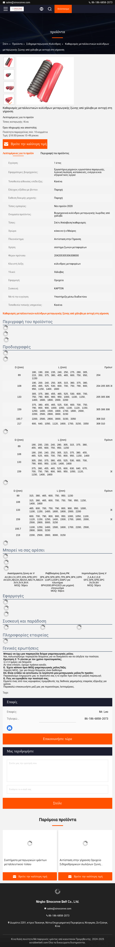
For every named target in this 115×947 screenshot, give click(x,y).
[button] (9, 103)
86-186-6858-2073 (100, 2)
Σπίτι (5, 44)
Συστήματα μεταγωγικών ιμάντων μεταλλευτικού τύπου (25, 862)
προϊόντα (17, 44)
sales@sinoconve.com (16, 2)
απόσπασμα (63, 9)
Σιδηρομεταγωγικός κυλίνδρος (43, 44)
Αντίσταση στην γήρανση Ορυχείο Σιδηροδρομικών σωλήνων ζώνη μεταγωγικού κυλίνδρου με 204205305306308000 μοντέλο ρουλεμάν (80, 862)
